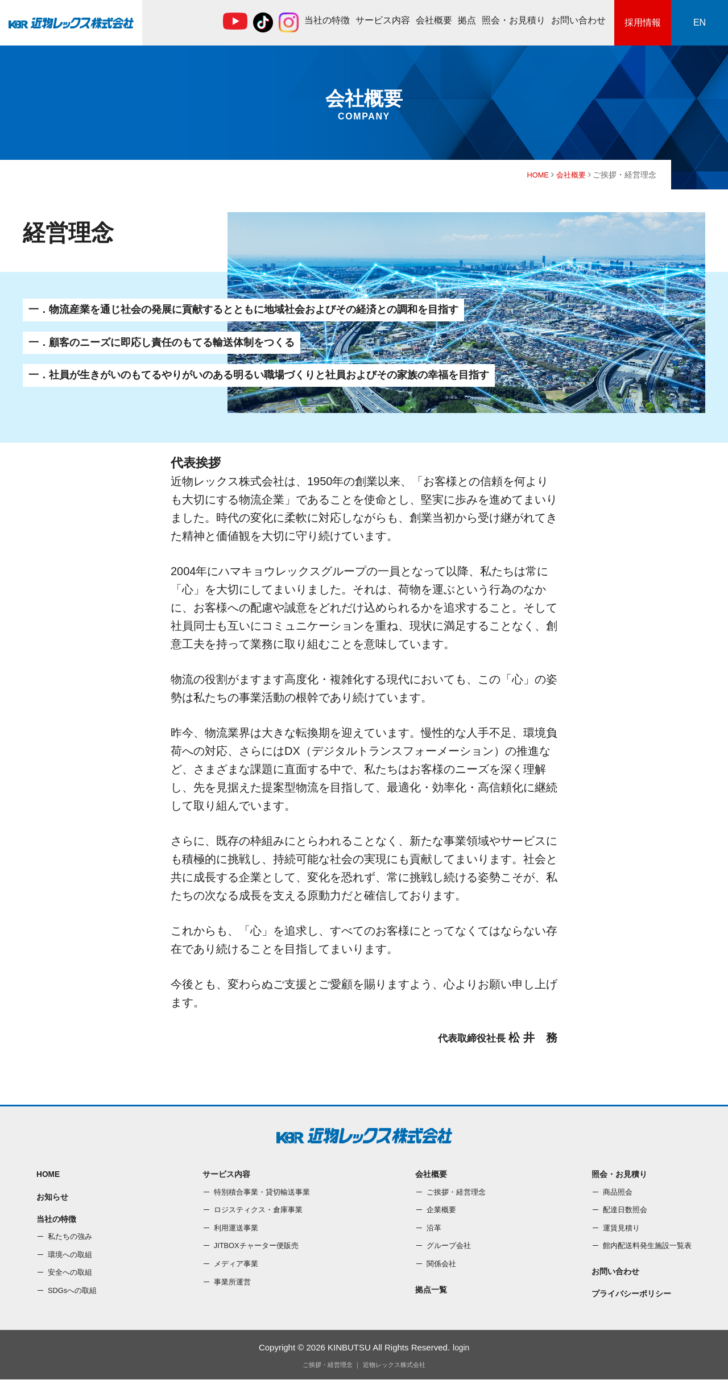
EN (699, 22)
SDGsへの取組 (74, 1294)
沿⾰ (431, 1229)
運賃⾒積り (616, 1229)
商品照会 (612, 1192)
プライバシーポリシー (627, 1298)
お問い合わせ (578, 20)
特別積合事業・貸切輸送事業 (262, 1192)
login (461, 1352)
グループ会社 (447, 1246)
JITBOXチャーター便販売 (256, 1246)
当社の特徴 (327, 20)
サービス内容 (382, 20)
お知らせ (53, 1199)
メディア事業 (234, 1265)
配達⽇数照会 (620, 1211)
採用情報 (642, 22)
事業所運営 (230, 1282)
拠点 (467, 20)
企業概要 (439, 1211)
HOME (535, 174)
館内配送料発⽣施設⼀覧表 (644, 1246)
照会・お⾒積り (513, 20)
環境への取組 (72, 1258)
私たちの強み (72, 1240)
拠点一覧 (429, 1291)
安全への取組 (72, 1277)
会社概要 (434, 20)
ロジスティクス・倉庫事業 (258, 1211)
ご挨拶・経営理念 (455, 1192)
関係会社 (439, 1265)
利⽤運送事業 (234, 1229)
